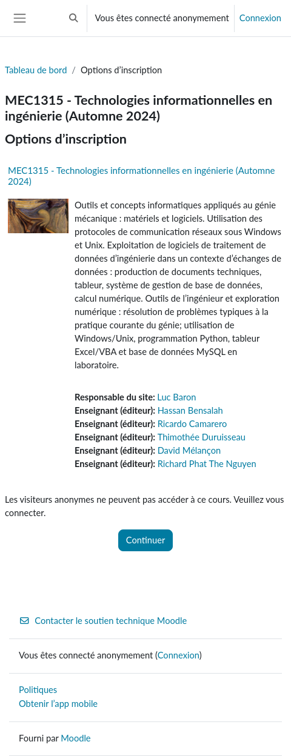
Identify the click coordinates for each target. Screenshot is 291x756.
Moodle (75, 738)
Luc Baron (176, 397)
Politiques (38, 690)
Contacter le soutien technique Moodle (103, 620)
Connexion (260, 18)
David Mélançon (189, 450)
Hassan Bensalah (190, 410)
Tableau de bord (36, 70)
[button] (73, 18)
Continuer (145, 540)
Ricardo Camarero (192, 424)
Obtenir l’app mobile (58, 703)
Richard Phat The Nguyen (207, 464)
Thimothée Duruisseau (202, 437)
